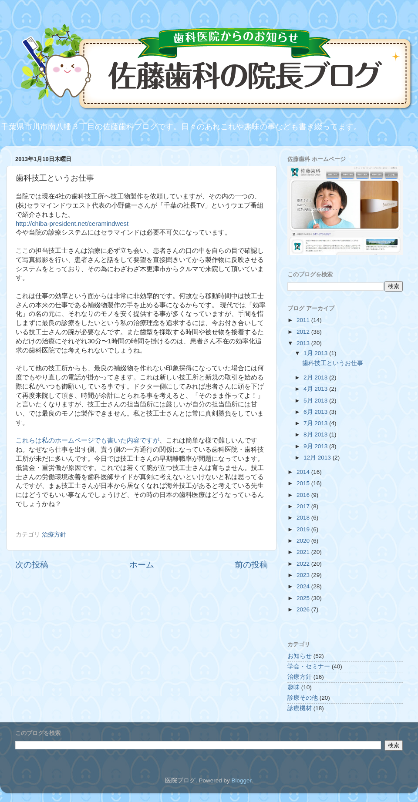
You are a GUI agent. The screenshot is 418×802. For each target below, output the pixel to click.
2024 (304, 586)
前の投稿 (251, 564)
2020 (304, 540)
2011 (304, 320)
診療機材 (299, 708)
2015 (304, 483)
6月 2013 (316, 412)
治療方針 (54, 534)
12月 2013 (318, 457)
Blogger (241, 780)
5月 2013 (316, 400)
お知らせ (299, 656)
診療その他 (302, 698)
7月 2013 (316, 423)
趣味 (293, 687)
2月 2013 (316, 377)
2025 (304, 598)
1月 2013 (316, 353)
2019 (304, 529)
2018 (304, 517)
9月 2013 (316, 446)
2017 (304, 506)
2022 (304, 563)
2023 (304, 575)
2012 (304, 332)
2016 (304, 495)
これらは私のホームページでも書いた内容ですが (87, 440)
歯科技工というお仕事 (332, 363)
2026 (304, 609)
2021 (304, 552)
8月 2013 (316, 434)
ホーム (141, 564)
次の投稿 (31, 564)
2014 (304, 472)
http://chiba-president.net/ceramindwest (72, 223)
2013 (304, 343)
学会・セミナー (308, 666)
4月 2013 (316, 389)
